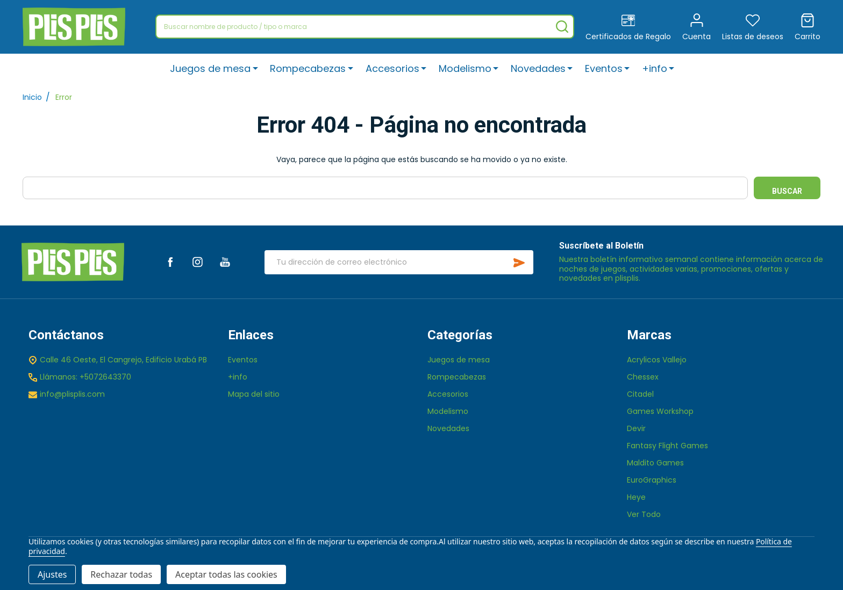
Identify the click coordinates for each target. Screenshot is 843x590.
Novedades (538, 68)
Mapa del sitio (254, 394)
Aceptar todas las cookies (226, 574)
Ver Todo (644, 514)
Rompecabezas (308, 68)
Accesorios (392, 68)
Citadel (640, 394)
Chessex (643, 377)
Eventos (604, 68)
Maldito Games (655, 462)
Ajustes (52, 574)
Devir (636, 428)
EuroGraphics (651, 480)
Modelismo (465, 68)
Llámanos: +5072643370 (85, 377)
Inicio (32, 97)
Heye (636, 497)
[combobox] (364, 26)
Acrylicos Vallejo (657, 359)
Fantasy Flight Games (667, 445)
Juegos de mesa (210, 68)
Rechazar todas (121, 574)
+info (654, 68)
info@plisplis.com (72, 394)
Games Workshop (660, 411)
